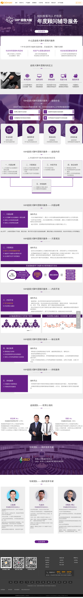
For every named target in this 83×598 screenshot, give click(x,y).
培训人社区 (61, 562)
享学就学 (10, 589)
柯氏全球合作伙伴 (25, 589)
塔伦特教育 (16, 589)
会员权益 (76, 560)
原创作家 (61, 560)
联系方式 (47, 564)
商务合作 (47, 566)
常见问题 (76, 562)
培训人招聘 (61, 564)
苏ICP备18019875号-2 (41, 595)
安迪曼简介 (47, 560)
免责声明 (47, 562)
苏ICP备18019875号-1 (33, 595)
